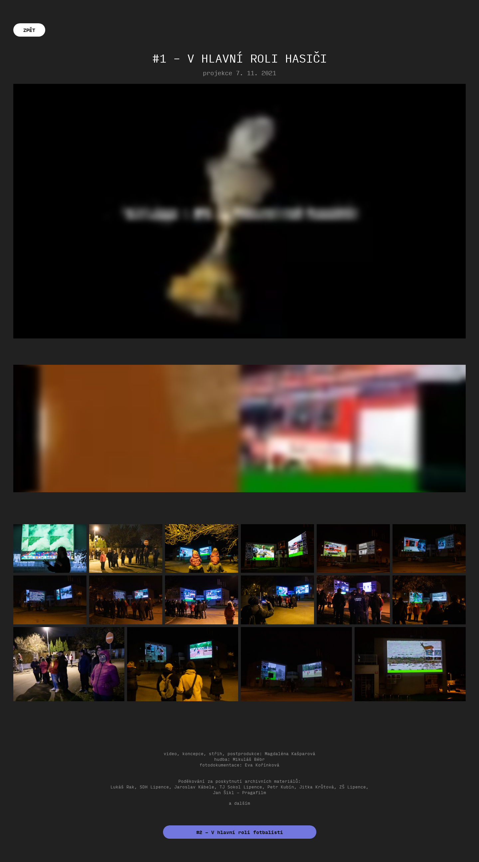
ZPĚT (29, 30)
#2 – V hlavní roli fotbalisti (239, 832)
